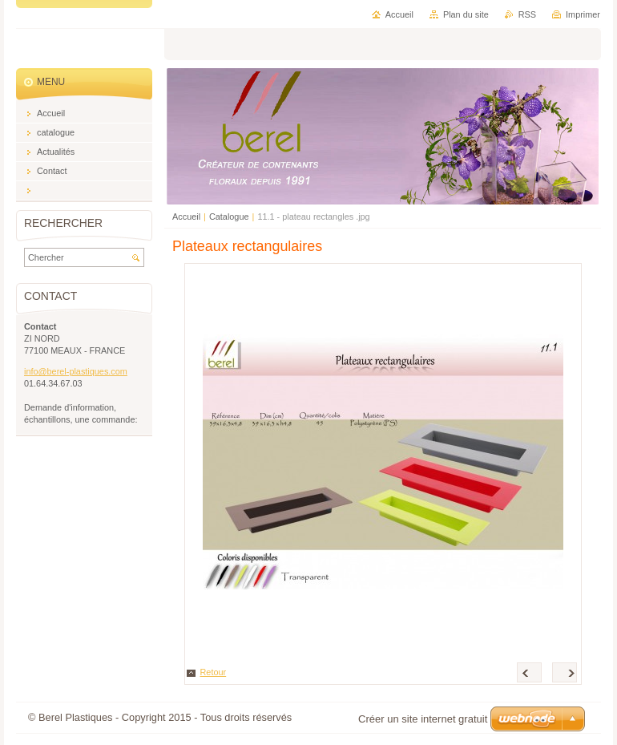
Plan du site (466, 14)
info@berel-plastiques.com (75, 371)
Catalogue (229, 216)
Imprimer (583, 14)
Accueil (186, 216)
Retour (213, 672)
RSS (527, 14)
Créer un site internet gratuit (422, 719)
